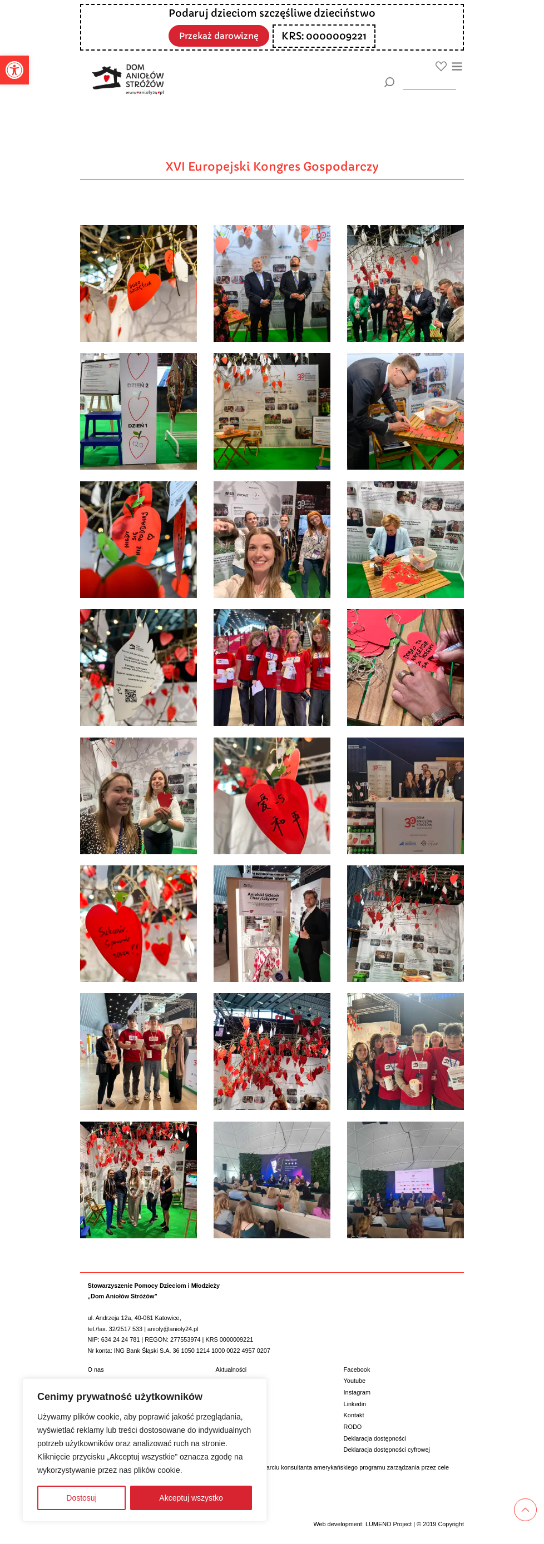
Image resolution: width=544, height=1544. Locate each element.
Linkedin (355, 1404)
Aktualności (231, 1369)
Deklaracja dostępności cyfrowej (387, 1449)
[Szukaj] (389, 82)
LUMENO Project (388, 1524)
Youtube (355, 1380)
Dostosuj (81, 1497)
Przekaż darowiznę (219, 35)
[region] (144, 1450)
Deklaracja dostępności (375, 1438)
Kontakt (354, 1415)
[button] (14, 70)
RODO (353, 1426)
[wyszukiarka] (429, 81)
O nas (96, 1369)
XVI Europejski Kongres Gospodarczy (272, 167)
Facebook (357, 1369)
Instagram (357, 1392)
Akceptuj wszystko (190, 1497)
